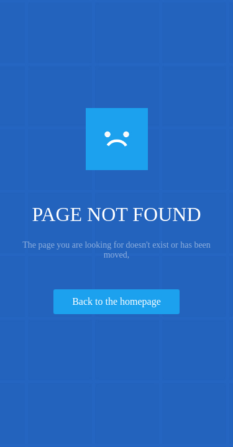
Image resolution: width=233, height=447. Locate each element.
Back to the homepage (116, 301)
